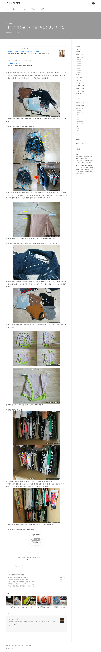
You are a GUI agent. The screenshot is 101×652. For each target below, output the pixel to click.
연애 (86, 165)
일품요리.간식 (80, 123)
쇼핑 (91, 156)
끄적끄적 (78, 52)
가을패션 (90, 165)
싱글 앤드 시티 (79, 54)
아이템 (87, 167)
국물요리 (79, 117)
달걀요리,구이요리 (81, 112)
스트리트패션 (79, 156)
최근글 (77, 144)
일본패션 (87, 161)
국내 (78, 128)
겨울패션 (82, 171)
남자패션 (92, 167)
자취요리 (92, 171)
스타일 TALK (79, 80)
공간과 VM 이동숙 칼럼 (81, 77)
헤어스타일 (88, 163)
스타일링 (82, 165)
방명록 (42, 9)
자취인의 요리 (79, 108)
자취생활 (78, 163)
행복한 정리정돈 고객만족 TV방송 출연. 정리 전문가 (24, 51)
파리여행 (79, 70)
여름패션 (83, 163)
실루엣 (77, 165)
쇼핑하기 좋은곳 (80, 103)
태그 (13, 9)
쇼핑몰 (91, 169)
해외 (78, 130)
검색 (89, 3)
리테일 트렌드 (79, 75)
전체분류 (78, 46)
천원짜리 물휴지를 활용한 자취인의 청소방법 (19, 578)
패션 (86, 158)
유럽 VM (78, 98)
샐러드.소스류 (80, 121)
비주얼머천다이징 (80, 161)
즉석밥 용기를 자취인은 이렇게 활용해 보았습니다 (20, 586)
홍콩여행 (79, 64)
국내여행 (79, 72)
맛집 (77, 126)
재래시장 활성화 (80, 105)
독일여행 (79, 68)
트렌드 (91, 161)
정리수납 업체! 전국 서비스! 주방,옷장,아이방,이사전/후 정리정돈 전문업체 (28, 53)
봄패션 (77, 173)
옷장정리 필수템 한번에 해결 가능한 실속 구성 (20, 65)
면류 (78, 115)
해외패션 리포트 (80, 83)
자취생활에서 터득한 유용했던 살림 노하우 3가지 (20, 584)
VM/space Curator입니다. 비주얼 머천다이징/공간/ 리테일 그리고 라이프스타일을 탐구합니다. (32, 621)
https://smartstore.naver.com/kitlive (18, 60)
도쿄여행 (82, 173)
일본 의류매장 (86, 156)
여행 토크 (79, 59)
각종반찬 (79, 110)
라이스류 (79, 119)
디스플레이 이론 (80, 91)
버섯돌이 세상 (13, 3)
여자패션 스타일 (80, 88)
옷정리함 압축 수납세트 (15, 63)
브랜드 (77, 158)
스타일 (77, 171)
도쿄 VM (78, 96)
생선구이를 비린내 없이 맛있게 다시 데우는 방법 (19, 580)
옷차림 (77, 169)
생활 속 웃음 (11, 575)
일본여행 (79, 61)
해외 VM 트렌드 (79, 94)
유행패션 (87, 169)
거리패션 (82, 169)
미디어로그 (23, 9)
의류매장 (82, 158)
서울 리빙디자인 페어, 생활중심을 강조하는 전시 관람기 (21, 582)
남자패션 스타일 (80, 85)
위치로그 (33, 9)
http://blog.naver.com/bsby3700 (17, 49)
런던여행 (79, 66)
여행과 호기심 (79, 57)
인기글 (82, 144)
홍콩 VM (78, 100)
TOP (93, 646)
